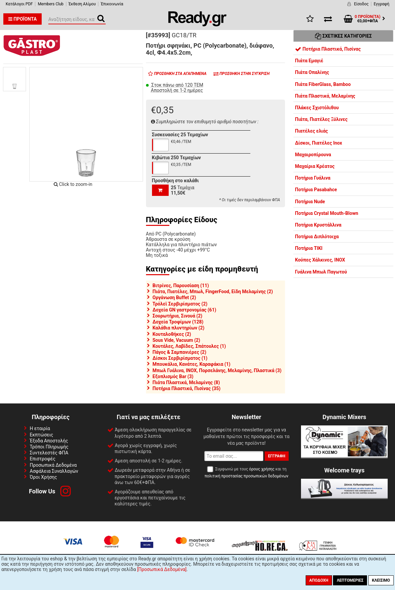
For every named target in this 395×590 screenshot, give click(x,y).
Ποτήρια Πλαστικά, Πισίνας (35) (187, 388)
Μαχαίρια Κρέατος (315, 166)
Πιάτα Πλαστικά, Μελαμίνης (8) (186, 382)
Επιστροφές (42, 458)
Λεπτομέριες (350, 580)
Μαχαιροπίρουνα (313, 154)
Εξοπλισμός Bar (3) (173, 376)
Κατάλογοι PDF (19, 4)
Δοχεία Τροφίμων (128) (178, 321)
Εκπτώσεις (41, 434)
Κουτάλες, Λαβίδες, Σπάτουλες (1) (189, 346)
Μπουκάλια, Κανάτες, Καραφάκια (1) (192, 364)
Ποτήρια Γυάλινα (312, 178)
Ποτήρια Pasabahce (316, 189)
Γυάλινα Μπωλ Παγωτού (321, 272)
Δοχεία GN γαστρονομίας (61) (184, 309)
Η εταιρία (40, 428)
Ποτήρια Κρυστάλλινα (318, 225)
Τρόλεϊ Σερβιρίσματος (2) (180, 303)
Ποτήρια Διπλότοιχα (317, 236)
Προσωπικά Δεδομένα (53, 465)
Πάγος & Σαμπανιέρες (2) (179, 352)
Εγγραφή (381, 4)
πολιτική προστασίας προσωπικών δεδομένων (246, 476)
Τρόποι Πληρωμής (49, 446)
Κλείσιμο (381, 580)
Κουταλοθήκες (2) (172, 334)
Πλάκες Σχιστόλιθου (317, 107)
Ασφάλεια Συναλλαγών (54, 471)
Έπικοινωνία (112, 4)
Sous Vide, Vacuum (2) (176, 340)
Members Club (50, 4)
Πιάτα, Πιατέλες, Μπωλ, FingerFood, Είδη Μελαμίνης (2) (213, 291)
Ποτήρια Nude (310, 201)
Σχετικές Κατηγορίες (343, 36)
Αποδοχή (318, 580)
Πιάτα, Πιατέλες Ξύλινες (321, 119)
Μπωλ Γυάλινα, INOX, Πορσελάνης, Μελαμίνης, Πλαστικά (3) (217, 370)
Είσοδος (361, 4)
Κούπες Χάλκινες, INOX (320, 260)
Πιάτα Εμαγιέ (309, 60)
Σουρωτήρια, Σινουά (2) (177, 315)
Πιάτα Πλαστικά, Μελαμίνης (325, 96)
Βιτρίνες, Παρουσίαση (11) (181, 285)
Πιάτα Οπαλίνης (312, 72)
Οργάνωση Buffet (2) (174, 297)
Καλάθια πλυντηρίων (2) (179, 327)
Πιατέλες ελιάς (311, 131)
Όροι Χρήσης (43, 477)
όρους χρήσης (261, 469)
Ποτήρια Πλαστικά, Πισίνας (328, 49)
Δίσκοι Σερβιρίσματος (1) (180, 358)
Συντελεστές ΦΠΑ (49, 452)
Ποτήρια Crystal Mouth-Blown (326, 213)
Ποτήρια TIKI (308, 248)
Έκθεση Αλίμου (82, 4)
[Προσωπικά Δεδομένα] (161, 569)
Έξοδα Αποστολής (49, 440)
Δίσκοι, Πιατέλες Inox (318, 143)
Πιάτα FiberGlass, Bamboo (323, 84)
